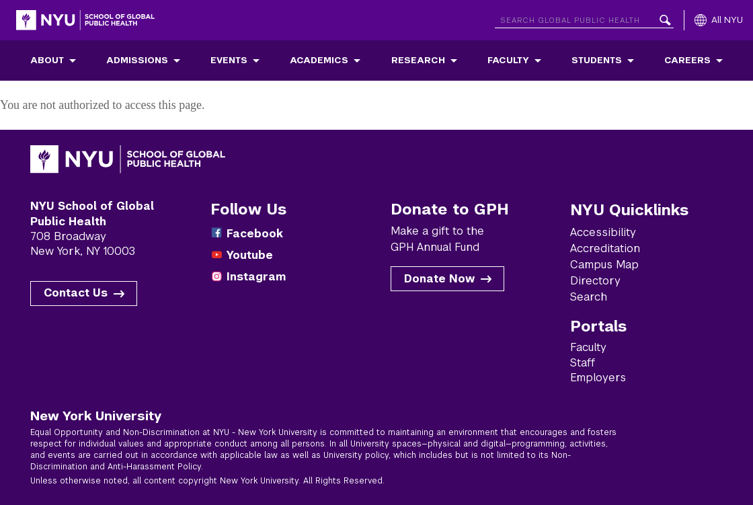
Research (418, 60)
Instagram (256, 277)
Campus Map (604, 265)
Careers (687, 60)
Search (588, 297)
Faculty (508, 60)
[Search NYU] (584, 17)
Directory (595, 281)
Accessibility (603, 232)
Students (596, 60)
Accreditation (605, 248)
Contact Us (76, 293)
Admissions (137, 60)
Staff (582, 363)
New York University (95, 415)
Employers (598, 378)
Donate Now (439, 279)
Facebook (255, 234)
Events (228, 60)
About (47, 60)
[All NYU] (718, 20)
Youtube (250, 255)
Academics (319, 60)
